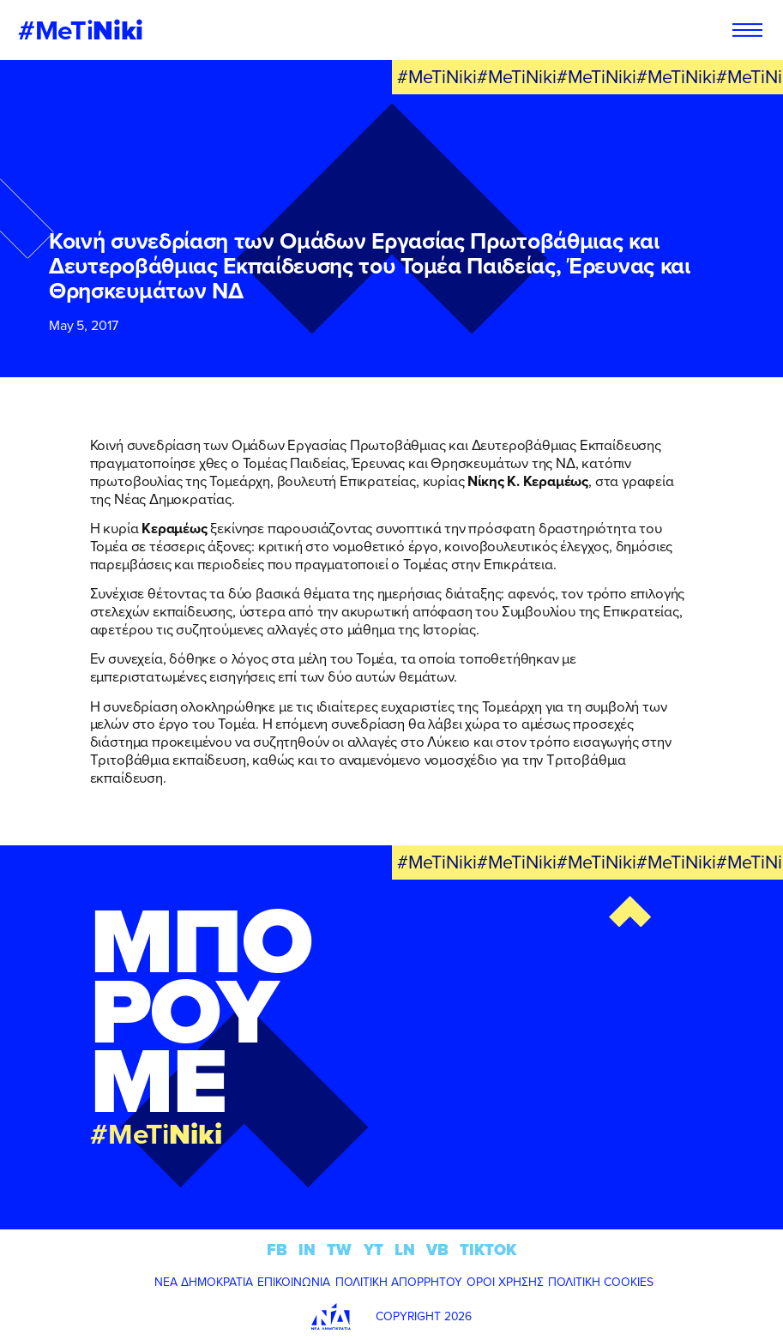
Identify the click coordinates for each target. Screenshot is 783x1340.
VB (437, 1249)
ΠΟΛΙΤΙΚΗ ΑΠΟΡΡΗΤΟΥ (398, 1281)
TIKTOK (488, 1249)
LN (405, 1249)
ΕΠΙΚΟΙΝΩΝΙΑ (293, 1281)
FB (277, 1249)
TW (339, 1249)
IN (307, 1249)
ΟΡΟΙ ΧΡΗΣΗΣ (505, 1281)
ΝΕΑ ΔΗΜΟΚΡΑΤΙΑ (203, 1281)
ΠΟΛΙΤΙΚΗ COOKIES (601, 1281)
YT (373, 1249)
